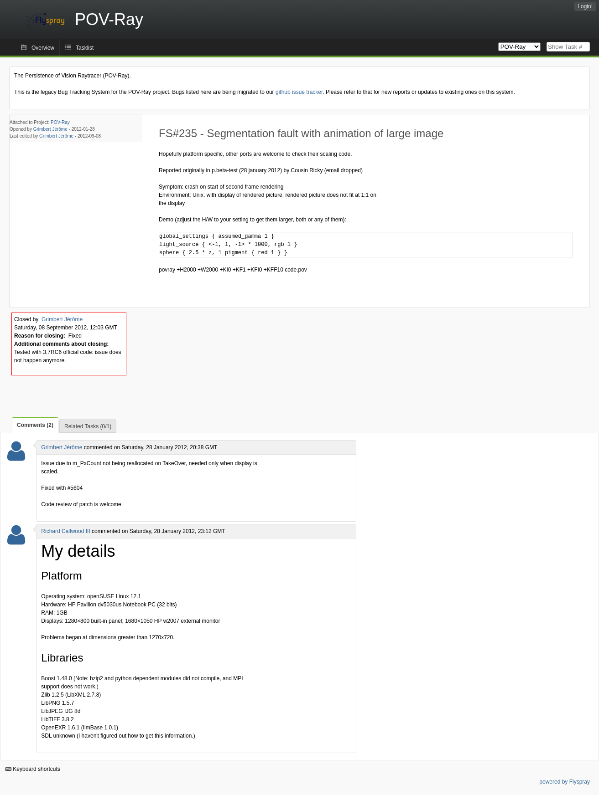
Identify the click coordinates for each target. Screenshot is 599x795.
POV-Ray (60, 122)
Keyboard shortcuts (32, 769)
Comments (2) (35, 425)
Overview (42, 48)
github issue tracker (299, 92)
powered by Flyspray (564, 782)
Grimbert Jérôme (50, 129)
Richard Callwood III (65, 531)
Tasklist (85, 48)
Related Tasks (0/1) (87, 426)
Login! (585, 6)
